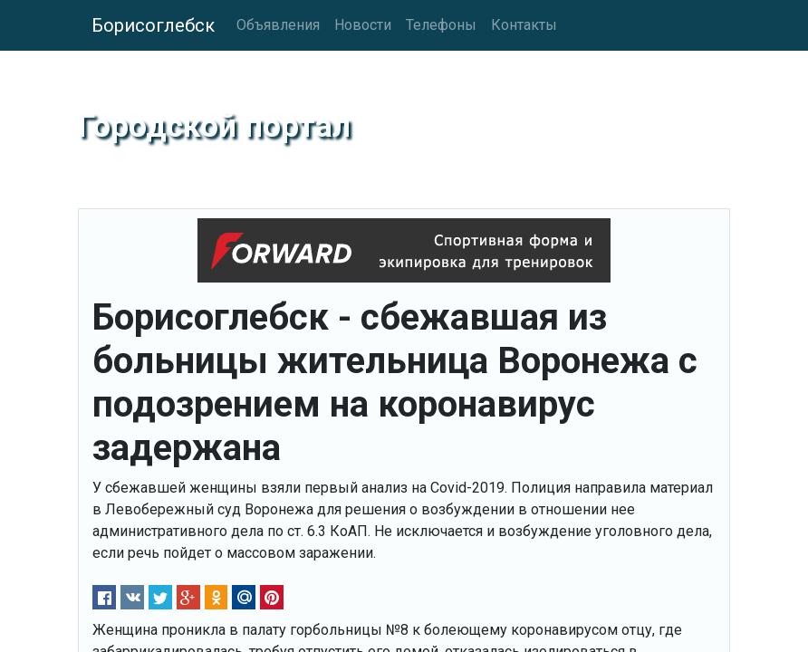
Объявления (278, 25)
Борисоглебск (153, 25)
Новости (362, 25)
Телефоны (441, 25)
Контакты (524, 25)
